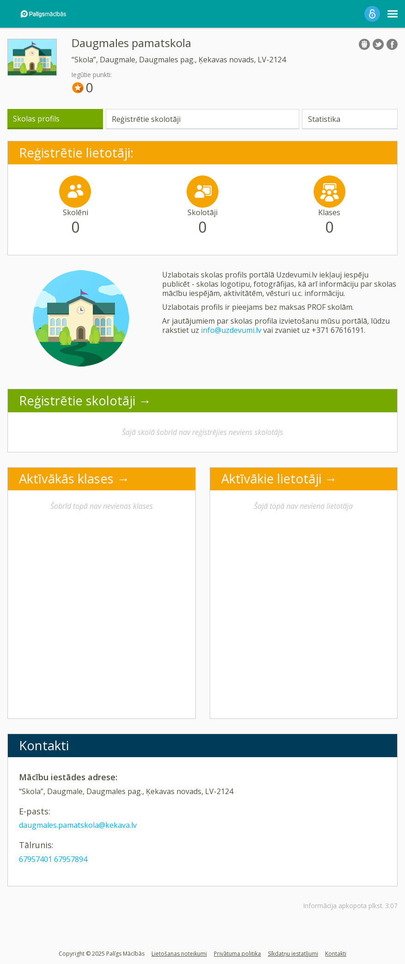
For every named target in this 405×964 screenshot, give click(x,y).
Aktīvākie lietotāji (271, 478)
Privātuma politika (237, 954)
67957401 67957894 (53, 859)
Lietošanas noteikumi (179, 954)
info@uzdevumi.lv (231, 330)
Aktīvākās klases (66, 478)
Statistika (324, 119)
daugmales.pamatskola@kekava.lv (78, 825)
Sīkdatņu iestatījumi (293, 954)
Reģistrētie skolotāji (146, 119)
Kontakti (335, 954)
